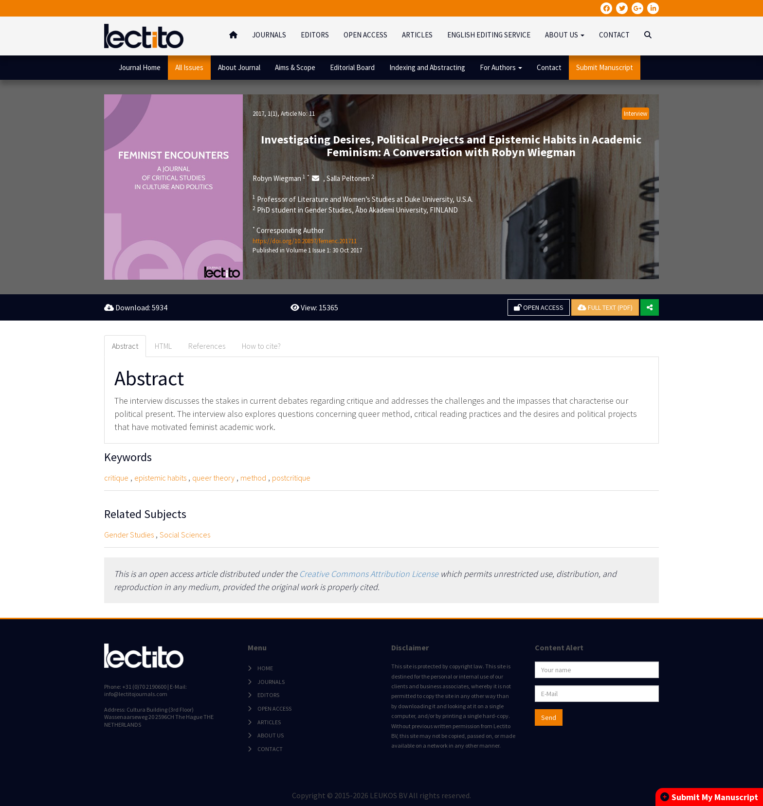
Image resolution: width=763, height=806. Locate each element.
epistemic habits (160, 478)
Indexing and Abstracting (427, 67)
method (253, 478)
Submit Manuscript (604, 67)
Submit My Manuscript (709, 797)
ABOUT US (270, 735)
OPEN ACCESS (365, 34)
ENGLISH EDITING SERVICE (488, 34)
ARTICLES (417, 34)
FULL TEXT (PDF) (605, 307)
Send (548, 717)
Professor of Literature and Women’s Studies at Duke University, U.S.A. (363, 199)
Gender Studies (129, 534)
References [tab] (206, 346)
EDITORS (315, 34)
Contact (549, 67)
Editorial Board (352, 67)
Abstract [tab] (125, 346)
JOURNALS (269, 34)
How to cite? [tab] (261, 346)
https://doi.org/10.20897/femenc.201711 (305, 241)
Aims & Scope (295, 67)
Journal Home (140, 67)
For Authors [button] (501, 67)
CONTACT (614, 34)
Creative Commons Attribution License (368, 573)
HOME (265, 668)
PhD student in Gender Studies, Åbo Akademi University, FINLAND (355, 210)
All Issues (189, 67)
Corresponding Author (288, 230)
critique (116, 478)
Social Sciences (185, 534)
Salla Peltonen (350, 178)
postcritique (291, 478)
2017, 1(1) (265, 113)
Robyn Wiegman (281, 178)
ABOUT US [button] (564, 34)
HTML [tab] (163, 346)
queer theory (213, 478)
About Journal (239, 67)
